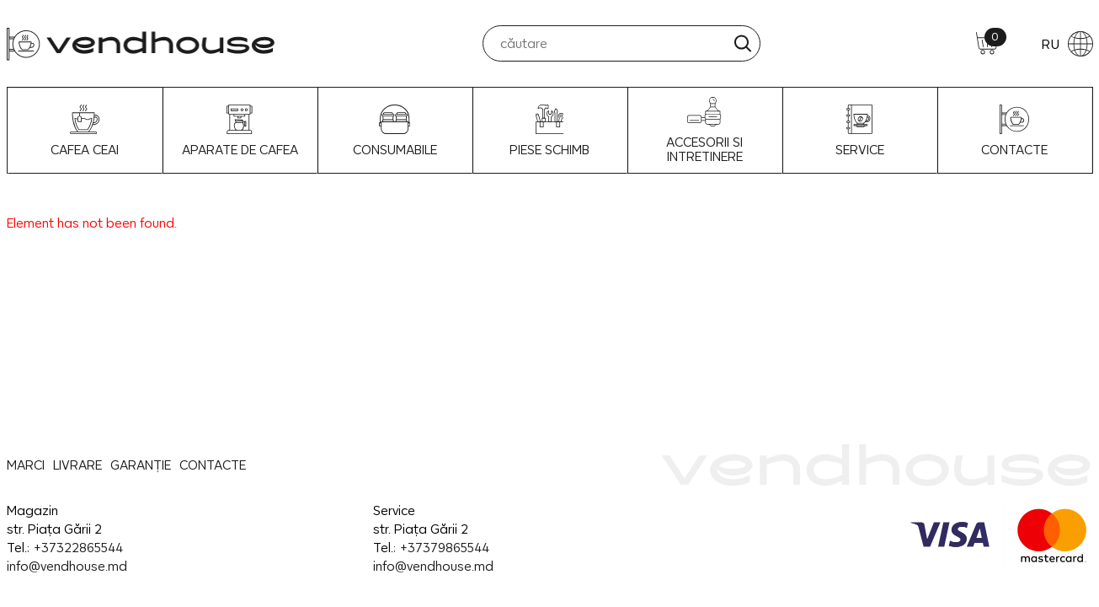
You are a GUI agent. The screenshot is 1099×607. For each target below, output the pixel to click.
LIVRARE (77, 465)
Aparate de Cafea (240, 131)
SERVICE (859, 131)
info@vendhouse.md (67, 566)
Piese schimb (549, 131)
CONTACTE (1014, 131)
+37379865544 (444, 547)
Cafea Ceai (85, 131)
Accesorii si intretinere (704, 130)
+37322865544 (78, 547)
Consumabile (395, 131)
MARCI (26, 465)
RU (1067, 43)
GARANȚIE (140, 465)
